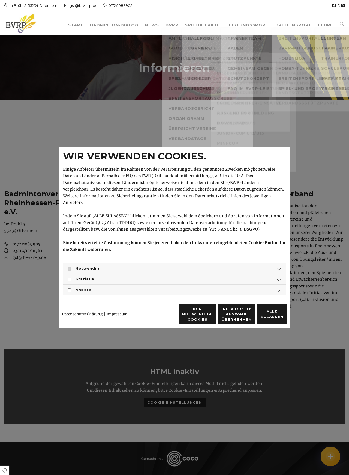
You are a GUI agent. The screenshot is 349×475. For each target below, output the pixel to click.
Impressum (117, 304)
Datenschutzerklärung (82, 304)
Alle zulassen (262, 317)
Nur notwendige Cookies (158, 317)
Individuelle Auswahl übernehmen (210, 317)
